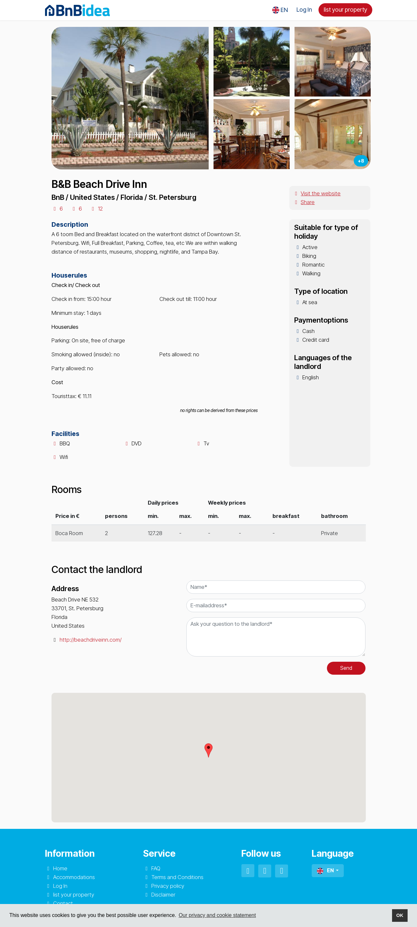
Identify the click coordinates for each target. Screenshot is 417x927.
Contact (63, 903)
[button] (280, 10)
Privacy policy (167, 886)
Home (60, 868)
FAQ (155, 868)
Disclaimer (163, 894)
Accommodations (74, 877)
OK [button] (399, 915)
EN (326, 870)
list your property (345, 9)
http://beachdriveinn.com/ (91, 639)
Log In (304, 9)
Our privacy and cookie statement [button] (217, 915)
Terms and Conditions (177, 877)
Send (346, 668)
